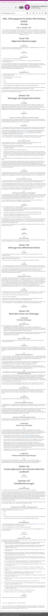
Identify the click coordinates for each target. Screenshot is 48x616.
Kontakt (2, 613)
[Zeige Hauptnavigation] (45, 2)
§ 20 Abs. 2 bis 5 (27, 436)
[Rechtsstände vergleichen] (30, 13)
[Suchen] (21, 7)
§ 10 (24, 183)
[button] (33, 13)
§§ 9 (24, 130)
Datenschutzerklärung (16, 613)
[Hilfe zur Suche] (16, 7)
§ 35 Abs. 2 (17, 60)
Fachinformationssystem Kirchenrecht (13, 2)
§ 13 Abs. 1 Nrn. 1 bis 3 (24, 131)
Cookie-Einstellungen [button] (37, 613)
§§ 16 (15, 442)
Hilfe (30, 613)
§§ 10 (4, 131)
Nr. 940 (16, 603)
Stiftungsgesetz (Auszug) (8, 13)
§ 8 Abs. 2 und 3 (14, 436)
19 (18, 442)
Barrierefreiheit (25, 613)
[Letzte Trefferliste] (18, 7)
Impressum (8, 613)
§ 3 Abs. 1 (3, 136)
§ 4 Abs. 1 (20, 508)
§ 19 (31, 362)
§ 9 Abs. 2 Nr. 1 (37, 524)
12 (7, 131)
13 (26, 130)
